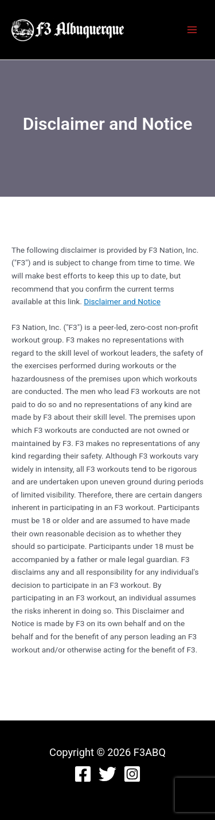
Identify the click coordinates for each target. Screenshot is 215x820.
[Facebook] (83, 774)
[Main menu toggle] (192, 30)
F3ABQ (148, 29)
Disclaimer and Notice (122, 301)
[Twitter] (107, 774)
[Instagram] (132, 774)
